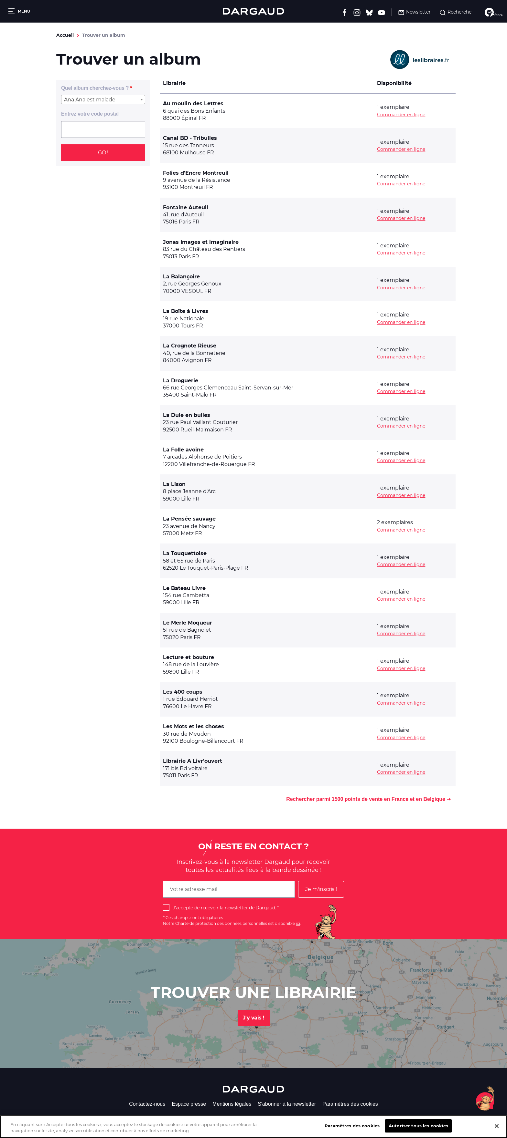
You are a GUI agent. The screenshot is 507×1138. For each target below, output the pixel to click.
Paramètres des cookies (350, 1104)
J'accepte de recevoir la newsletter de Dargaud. (224, 908)
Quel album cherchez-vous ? (95, 88)
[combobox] (103, 99)
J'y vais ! (253, 1018)
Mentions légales (231, 1104)
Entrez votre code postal (90, 114)
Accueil (65, 35)
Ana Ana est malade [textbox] (89, 100)
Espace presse (189, 1104)
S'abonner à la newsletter (287, 1104)
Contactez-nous (147, 1104)
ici (298, 923)
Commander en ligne (401, 115)
